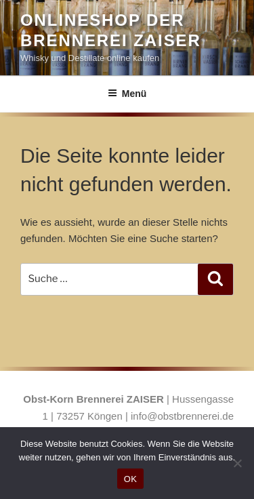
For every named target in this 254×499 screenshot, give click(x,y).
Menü (127, 93)
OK (130, 479)
